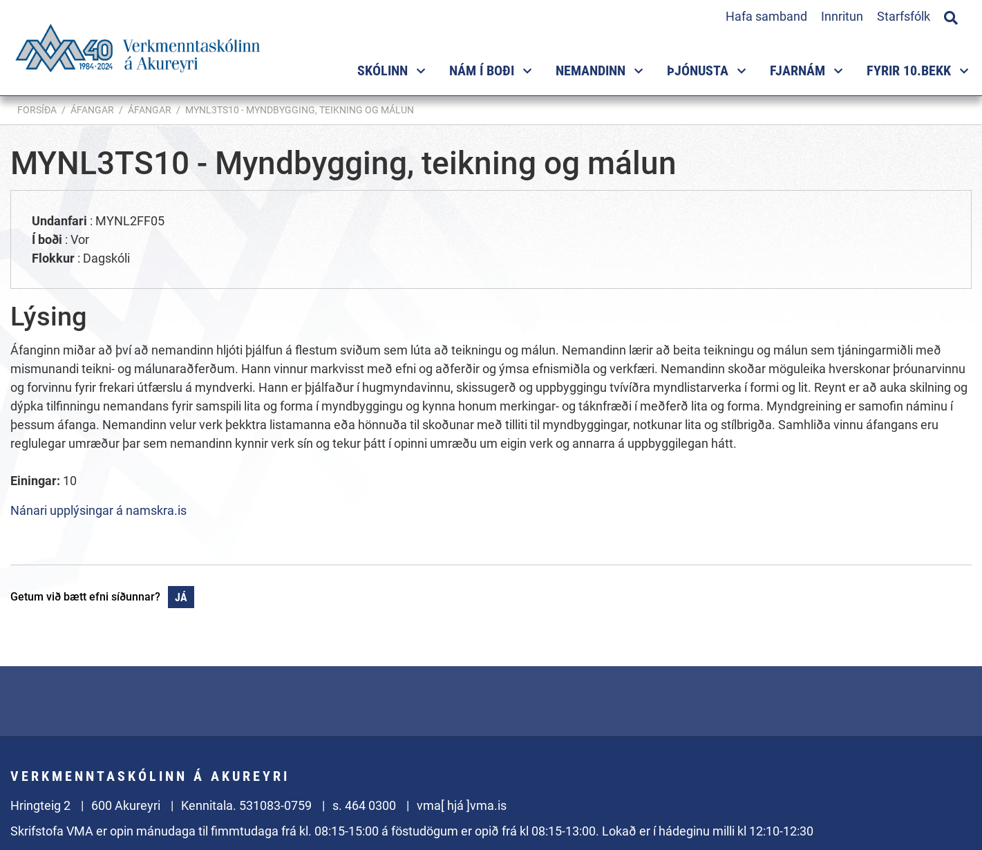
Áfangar (92, 109)
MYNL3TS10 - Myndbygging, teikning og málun (299, 109)
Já (181, 597)
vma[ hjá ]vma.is (462, 805)
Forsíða (37, 109)
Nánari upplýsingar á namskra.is (98, 510)
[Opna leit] (951, 15)
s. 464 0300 (364, 805)
